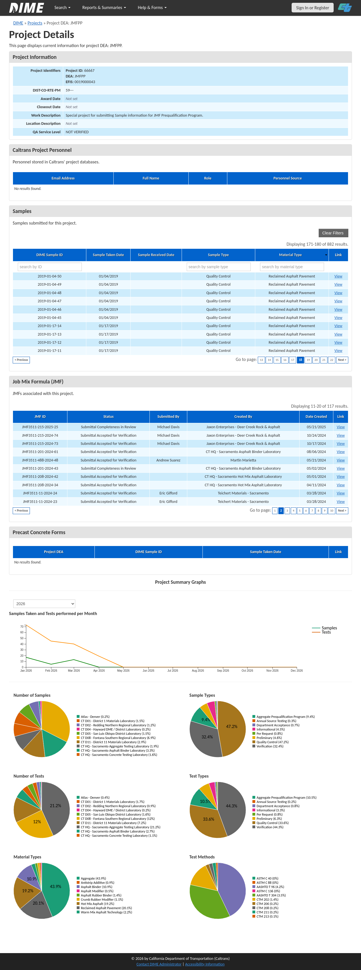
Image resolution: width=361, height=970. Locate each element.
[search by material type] (292, 267)
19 (308, 360)
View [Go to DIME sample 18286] (338, 284)
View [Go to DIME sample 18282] (338, 292)
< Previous (21, 360)
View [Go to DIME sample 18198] (338, 342)
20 (316, 360)
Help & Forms (152, 7)
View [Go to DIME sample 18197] (338, 350)
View (341, 427)
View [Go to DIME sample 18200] (338, 325)
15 (277, 360)
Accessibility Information (204, 964)
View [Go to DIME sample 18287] (338, 276)
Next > (342, 360)
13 (261, 360)
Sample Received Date (156, 255)
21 (323, 360)
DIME (18, 23)
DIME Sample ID (49, 255)
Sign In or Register (312, 7)
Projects (35, 23)
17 (292, 360)
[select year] (44, 604)
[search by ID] (50, 267)
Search (62, 7)
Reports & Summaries (104, 7)
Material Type (290, 255)
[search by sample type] (219, 267)
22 (331, 360)
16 (284, 360)
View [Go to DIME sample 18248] (338, 317)
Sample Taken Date (108, 255)
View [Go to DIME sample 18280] (338, 309)
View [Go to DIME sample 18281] (338, 301)
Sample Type (218, 255)
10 (331, 510)
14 (269, 360)
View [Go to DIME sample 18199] (338, 334)
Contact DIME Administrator (159, 964)
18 (300, 360)
